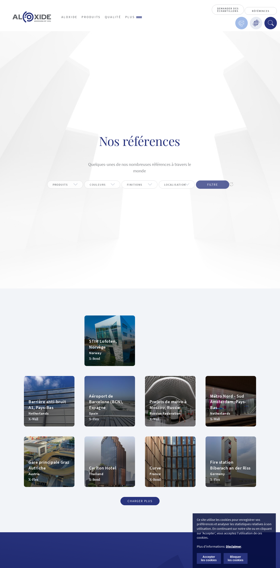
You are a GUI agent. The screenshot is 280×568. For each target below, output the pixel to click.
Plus (133, 17)
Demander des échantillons (228, 9)
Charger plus (140, 501)
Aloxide (69, 17)
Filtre (212, 190)
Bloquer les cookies (236, 558)
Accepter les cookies (209, 558)
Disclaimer (233, 546)
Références (260, 10)
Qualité (113, 17)
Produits (91, 17)
